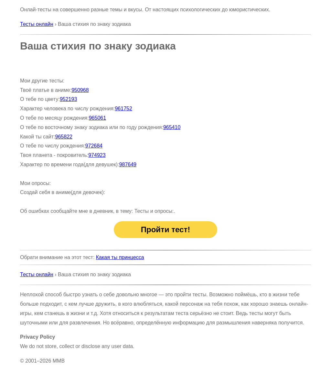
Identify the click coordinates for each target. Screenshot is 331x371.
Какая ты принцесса (120, 257)
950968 (80, 90)
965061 (97, 118)
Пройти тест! (165, 229)
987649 (127, 164)
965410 (171, 127)
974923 (96, 155)
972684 (93, 145)
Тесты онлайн (36, 24)
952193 (68, 99)
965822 (63, 136)
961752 (123, 108)
